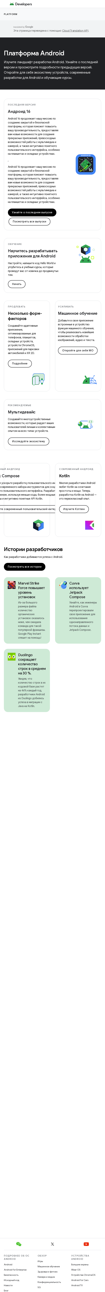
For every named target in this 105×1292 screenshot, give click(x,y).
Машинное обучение (77, 313)
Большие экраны (80, 1264)
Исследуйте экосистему (28, 441)
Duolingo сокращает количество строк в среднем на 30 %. (32, 664)
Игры (40, 1261)
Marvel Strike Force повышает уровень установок (31, 590)
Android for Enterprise (15, 1269)
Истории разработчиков (33, 549)
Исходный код (11, 1280)
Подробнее (20, 363)
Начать (16, 284)
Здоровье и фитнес (48, 1271)
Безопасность (11, 1274)
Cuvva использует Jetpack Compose (79, 590)
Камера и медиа (46, 1276)
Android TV (77, 1285)
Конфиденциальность (49, 1282)
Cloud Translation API (75, 30)
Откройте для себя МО (77, 350)
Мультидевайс (22, 412)
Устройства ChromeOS (83, 1274)
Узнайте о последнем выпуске (32, 212)
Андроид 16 (19, 111)
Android (8, 1264)
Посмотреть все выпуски (29, 221)
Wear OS (75, 1269)
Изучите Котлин (74, 509)
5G (39, 1287)
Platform (10, 14)
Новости (8, 1285)
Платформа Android (34, 53)
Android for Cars (79, 1280)
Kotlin (64, 475)
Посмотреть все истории (25, 566)
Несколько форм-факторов (25, 316)
